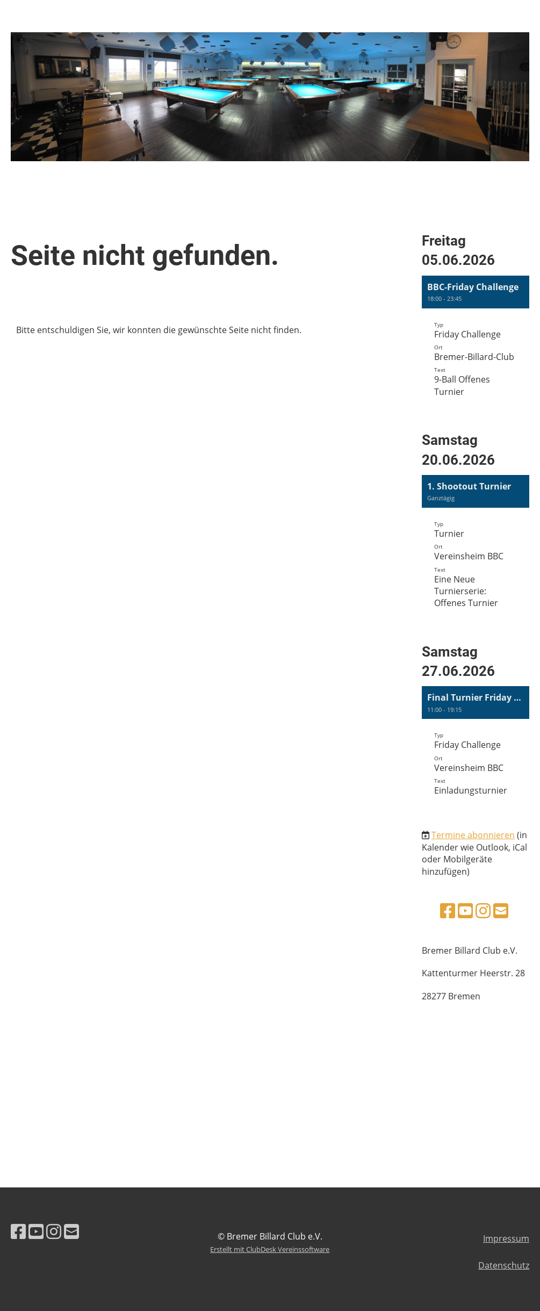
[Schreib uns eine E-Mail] (500, 910)
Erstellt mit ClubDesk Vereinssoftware (269, 1249)
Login (444, 20)
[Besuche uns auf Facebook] (447, 910)
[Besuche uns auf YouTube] (465, 910)
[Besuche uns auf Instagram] (483, 910)
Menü (502, 20)
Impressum (506, 1238)
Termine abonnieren (473, 835)
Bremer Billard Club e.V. (99, 20)
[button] (475, 345)
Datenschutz (503, 1265)
